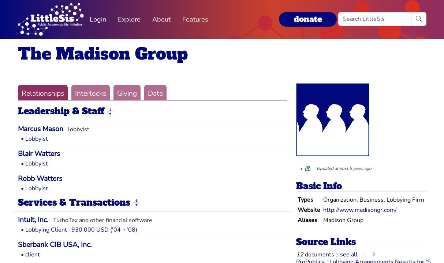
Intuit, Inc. (33, 220)
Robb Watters (40, 178)
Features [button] (195, 19)
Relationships (43, 93)
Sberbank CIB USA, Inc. (55, 244)
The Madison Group (103, 54)
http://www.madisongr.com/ (360, 210)
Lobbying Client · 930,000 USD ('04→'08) (81, 230)
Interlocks (90, 93)
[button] (110, 112)
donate (308, 19)
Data (155, 93)
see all (349, 255)
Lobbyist (36, 139)
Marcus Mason (40, 129)
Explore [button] (129, 19)
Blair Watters (39, 154)
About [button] (161, 19)
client (32, 255)
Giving (127, 93)
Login (98, 19)
